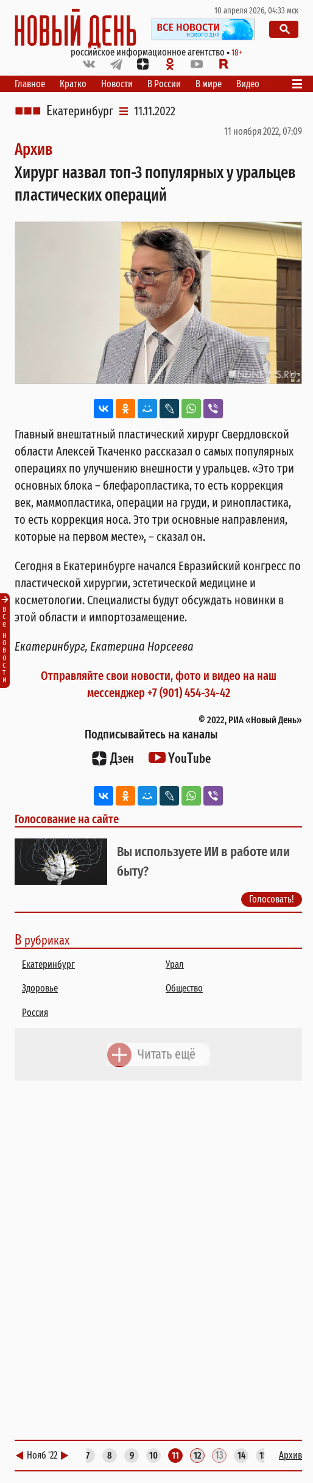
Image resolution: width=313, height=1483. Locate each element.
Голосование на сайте (67, 819)
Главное (30, 84)
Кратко (73, 84)
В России (164, 84)
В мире (208, 84)
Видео (247, 84)
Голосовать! (271, 899)
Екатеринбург (79, 111)
